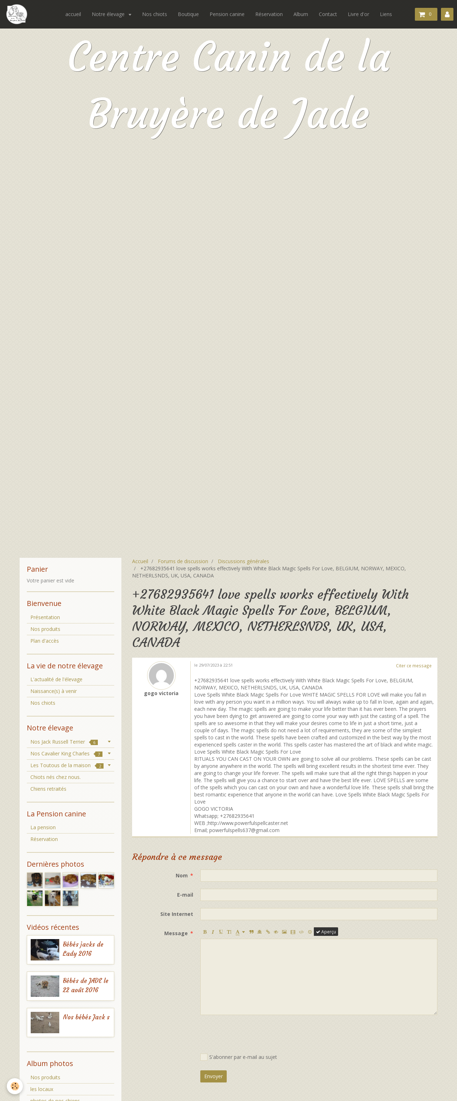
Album (300, 14)
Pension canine (227, 14)
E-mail (185, 894)
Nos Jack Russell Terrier (64, 741)
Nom (182, 875)
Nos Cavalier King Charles (66, 753)
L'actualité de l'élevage (56, 679)
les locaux (41, 1089)
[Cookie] (15, 1086)
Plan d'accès (44, 640)
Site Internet (176, 914)
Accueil (140, 561)
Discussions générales (243, 561)
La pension (43, 827)
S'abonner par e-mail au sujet (238, 1057)
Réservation (269, 14)
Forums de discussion (183, 561)
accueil (73, 14)
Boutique (188, 14)
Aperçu (326, 931)
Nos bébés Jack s (86, 1017)
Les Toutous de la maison (67, 765)
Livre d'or (358, 14)
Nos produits (45, 629)
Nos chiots (154, 14)
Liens (386, 14)
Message (176, 933)
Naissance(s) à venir (53, 691)
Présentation (45, 617)
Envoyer (213, 1076)
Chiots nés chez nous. (55, 777)
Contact (328, 14)
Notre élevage (109, 14)
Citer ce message (414, 665)
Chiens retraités (48, 788)
